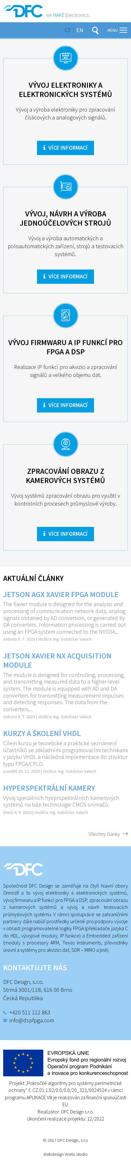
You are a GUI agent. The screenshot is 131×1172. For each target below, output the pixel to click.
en (79, 30)
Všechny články (104, 833)
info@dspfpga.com (32, 1020)
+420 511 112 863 (29, 1012)
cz (67, 30)
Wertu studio (76, 1154)
